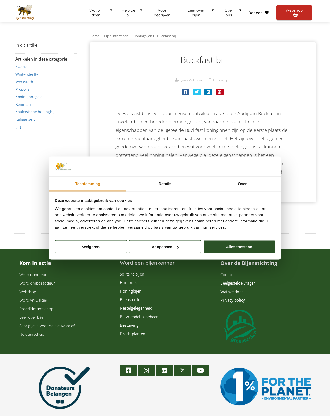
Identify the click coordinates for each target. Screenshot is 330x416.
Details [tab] (165, 183)
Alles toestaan (239, 247)
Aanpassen (165, 247)
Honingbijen (221, 80)
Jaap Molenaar (192, 80)
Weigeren (91, 247)
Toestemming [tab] (87, 183)
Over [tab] (242, 183)
